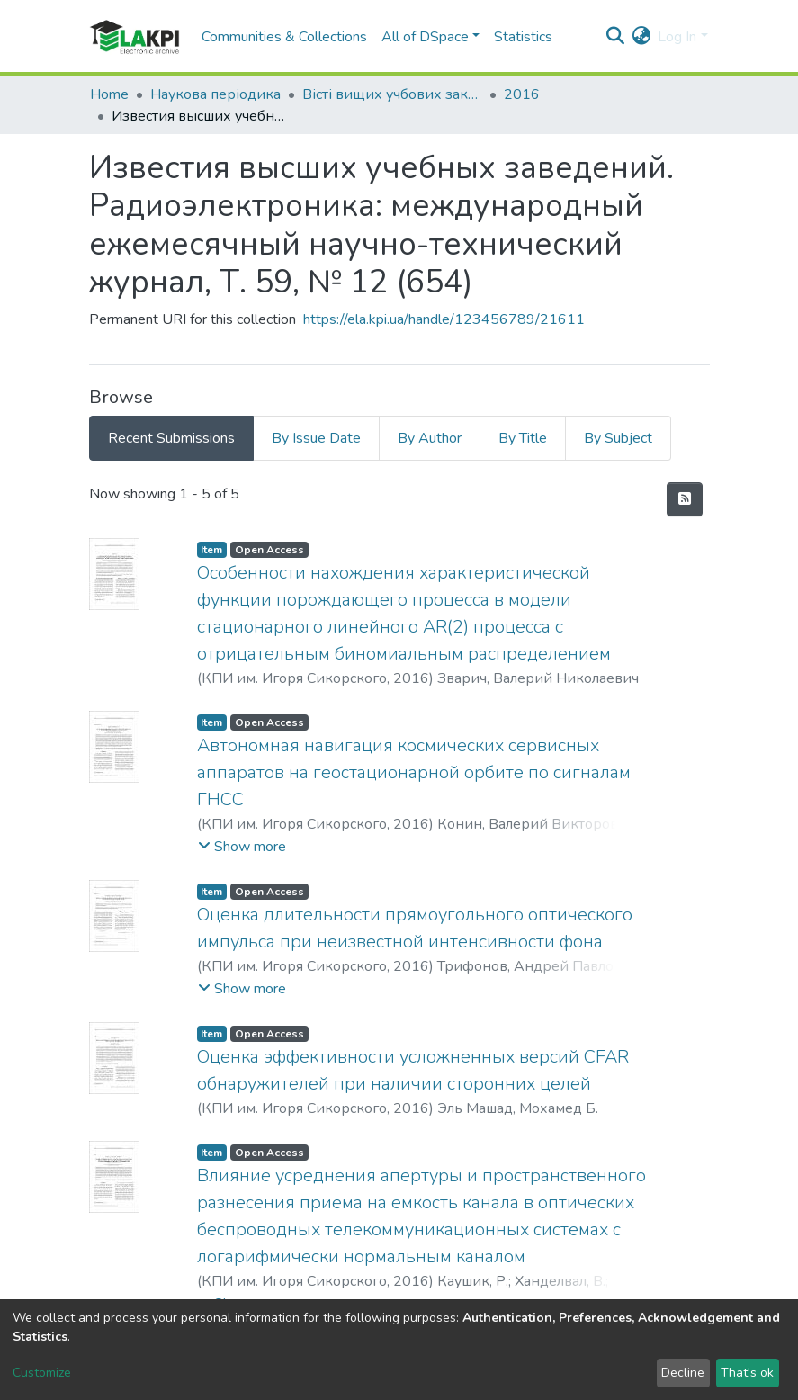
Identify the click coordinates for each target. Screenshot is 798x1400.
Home (109, 94)
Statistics (523, 37)
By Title (522, 438)
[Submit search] (615, 37)
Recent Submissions (171, 438)
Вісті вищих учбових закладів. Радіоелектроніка (392, 94)
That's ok (747, 1372)
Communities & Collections (284, 37)
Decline (682, 1372)
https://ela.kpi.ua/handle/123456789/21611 (444, 319)
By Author (430, 438)
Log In (677, 37)
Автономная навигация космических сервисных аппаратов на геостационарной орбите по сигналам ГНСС (414, 772)
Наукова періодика (215, 94)
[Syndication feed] (685, 499)
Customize (42, 1372)
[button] (641, 37)
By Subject (618, 438)
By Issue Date (316, 438)
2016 (522, 94)
